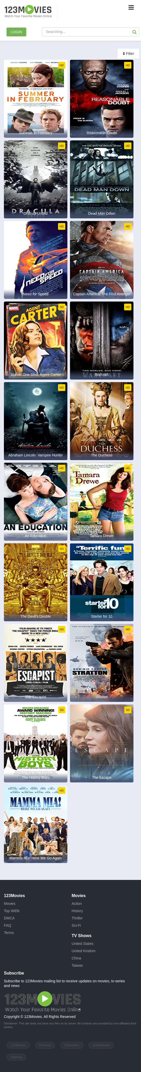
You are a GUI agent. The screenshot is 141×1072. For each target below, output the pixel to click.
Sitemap (16, 1057)
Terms (9, 933)
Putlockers (72, 1045)
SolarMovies (101, 1045)
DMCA (9, 918)
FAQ (7, 925)
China (76, 958)
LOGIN (16, 32)
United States (82, 944)
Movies (9, 903)
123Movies (18, 1045)
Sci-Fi (76, 925)
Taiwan (77, 965)
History (77, 911)
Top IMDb (12, 911)
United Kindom (83, 951)
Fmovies (45, 1045)
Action (77, 903)
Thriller (77, 918)
